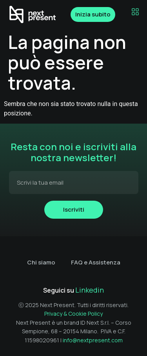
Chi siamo (41, 262)
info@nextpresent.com (93, 340)
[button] (135, 12)
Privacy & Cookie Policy (73, 313)
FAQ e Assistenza (95, 262)
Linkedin (89, 290)
